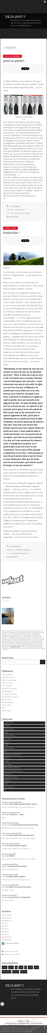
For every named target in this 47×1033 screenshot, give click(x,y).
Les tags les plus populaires (36, 1023)
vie (25, 213)
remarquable (6, 972)
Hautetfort (27, 1020)
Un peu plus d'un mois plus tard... (26, 825)
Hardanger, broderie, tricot (13, 755)
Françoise (6, 825)
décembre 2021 (6, 915)
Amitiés (7, 726)
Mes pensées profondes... (23, 550)
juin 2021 (5, 923)
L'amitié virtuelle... (7, 683)
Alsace (36, 967)
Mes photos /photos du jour (13, 771)
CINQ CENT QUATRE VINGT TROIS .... (23, 804)
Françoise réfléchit (7, 702)
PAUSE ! (12, 856)
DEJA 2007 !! (15, 17)
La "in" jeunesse (7, 686)
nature (11, 967)
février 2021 (5, 931)
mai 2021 (5, 926)
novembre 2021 (7, 918)
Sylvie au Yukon (6, 699)
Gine (3, 708)
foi (22, 213)
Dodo (6, 745)
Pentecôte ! (11, 233)
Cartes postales (9, 735)
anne (4, 804)
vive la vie (24, 972)
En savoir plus (27, 1031)
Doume (4, 866)
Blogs (6, 732)
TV (5, 790)
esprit (15, 553)
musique (16, 972)
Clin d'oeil (8, 739)
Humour (7, 758)
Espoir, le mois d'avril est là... (20, 887)
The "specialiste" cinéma (9, 694)
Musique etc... (9, 774)
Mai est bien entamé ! (19, 866)
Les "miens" (8, 764)
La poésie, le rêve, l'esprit (9, 688)
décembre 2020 (6, 937)
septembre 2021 (7, 920)
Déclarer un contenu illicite (7, 1025)
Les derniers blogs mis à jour (11, 1023)
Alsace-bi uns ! (20, 210)
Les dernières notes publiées (24, 1023)
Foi (5, 751)
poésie (30, 967)
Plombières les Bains (11, 777)
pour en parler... (14, 61)
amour (4, 967)
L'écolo (7, 761)
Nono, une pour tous (8, 677)
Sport (6, 784)
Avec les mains (9, 729)
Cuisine (7, 742)
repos (20, 553)
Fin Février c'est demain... (21, 897)
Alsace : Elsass (6, 710)
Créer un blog (20, 1020)
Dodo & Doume (10, 748)
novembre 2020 (7, 940)
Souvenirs (8, 780)
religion (18, 213)
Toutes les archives (12, 943)
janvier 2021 (5, 934)
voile (12, 213)
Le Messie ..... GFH (16, 814)
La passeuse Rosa (7, 675)
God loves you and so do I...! (10, 697)
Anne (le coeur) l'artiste (9, 680)
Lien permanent (14, 206)
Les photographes (7, 691)
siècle (28, 213)
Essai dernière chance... (18, 845)
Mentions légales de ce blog (20, 1025)
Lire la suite (5, 601)
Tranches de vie (6, 705)
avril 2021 (5, 929)
